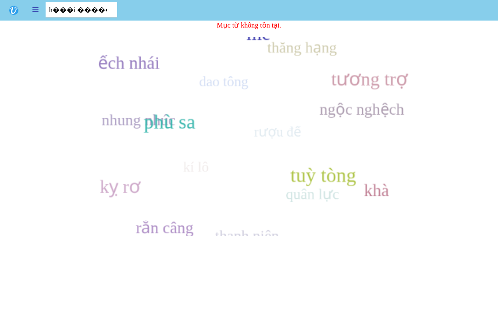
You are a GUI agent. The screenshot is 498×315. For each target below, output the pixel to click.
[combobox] (81, 10)
